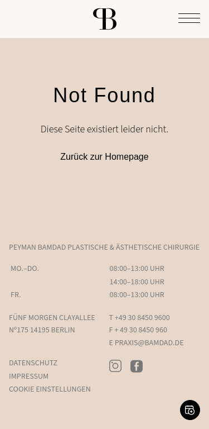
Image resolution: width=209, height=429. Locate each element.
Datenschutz (33, 363)
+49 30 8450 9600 (142, 317)
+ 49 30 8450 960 (140, 330)
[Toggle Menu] (189, 19)
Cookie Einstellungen (50, 389)
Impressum (28, 376)
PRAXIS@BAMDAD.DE (149, 343)
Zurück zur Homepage (104, 156)
